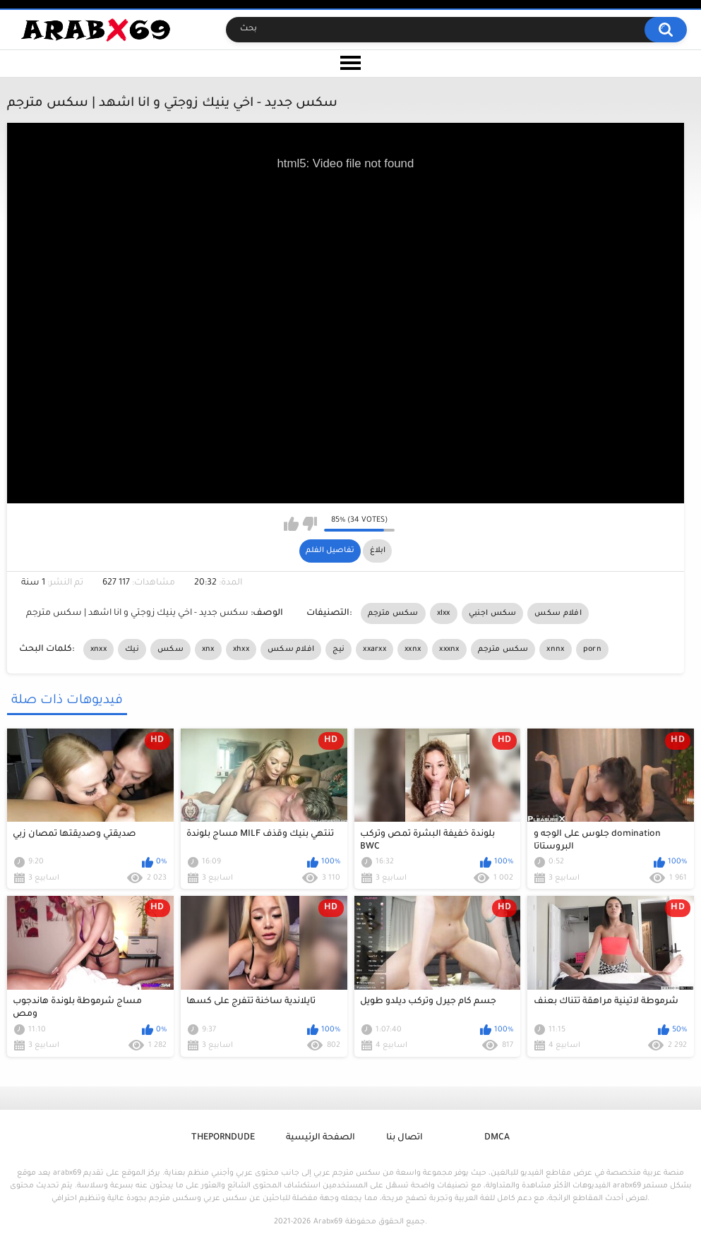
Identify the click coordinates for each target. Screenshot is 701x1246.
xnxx (98, 649)
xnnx (555, 649)
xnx (208, 649)
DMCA (497, 1138)
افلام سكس (557, 613)
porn (592, 649)
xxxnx (449, 649)
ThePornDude (223, 1138)
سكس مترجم (393, 613)
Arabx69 (327, 1222)
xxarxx (374, 649)
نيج (338, 649)
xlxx (443, 613)
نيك (132, 649)
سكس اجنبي (493, 613)
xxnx (413, 649)
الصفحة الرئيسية (320, 1138)
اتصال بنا (404, 1138)
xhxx (241, 649)
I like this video (291, 524)
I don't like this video (309, 524)
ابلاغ (377, 550)
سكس (170, 649)
